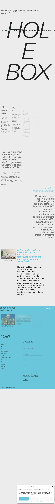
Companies (4, 361)
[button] (52, 486)
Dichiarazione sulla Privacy (39, 501)
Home (2, 346)
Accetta (23, 499)
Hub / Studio (4, 352)
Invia (25, 380)
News (2, 363)
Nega (34, 499)
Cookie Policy (30, 501)
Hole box (3, 354)
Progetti (3, 356)
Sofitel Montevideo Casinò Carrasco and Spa (7, 328)
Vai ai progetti (50, 308)
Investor (3, 365)
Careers (3, 369)
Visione (3, 350)
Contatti (3, 367)
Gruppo (3, 348)
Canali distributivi (6, 359)
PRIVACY (37, 378)
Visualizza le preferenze (46, 499)
